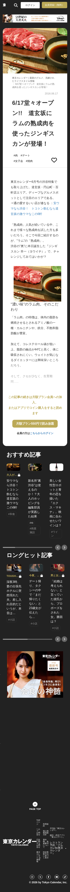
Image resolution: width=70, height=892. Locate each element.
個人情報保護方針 (46, 833)
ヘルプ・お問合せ (38, 832)
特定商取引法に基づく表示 (46, 855)
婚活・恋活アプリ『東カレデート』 (57, 836)
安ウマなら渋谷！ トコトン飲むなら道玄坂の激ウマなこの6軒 (35, 208)
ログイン (30, 5)
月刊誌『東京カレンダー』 (57, 829)
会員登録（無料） (54, 5)
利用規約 (46, 825)
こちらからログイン (41, 433)
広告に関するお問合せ (38, 843)
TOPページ (38, 822)
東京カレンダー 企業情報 (38, 856)
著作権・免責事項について (46, 843)
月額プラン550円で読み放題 (35, 423)
